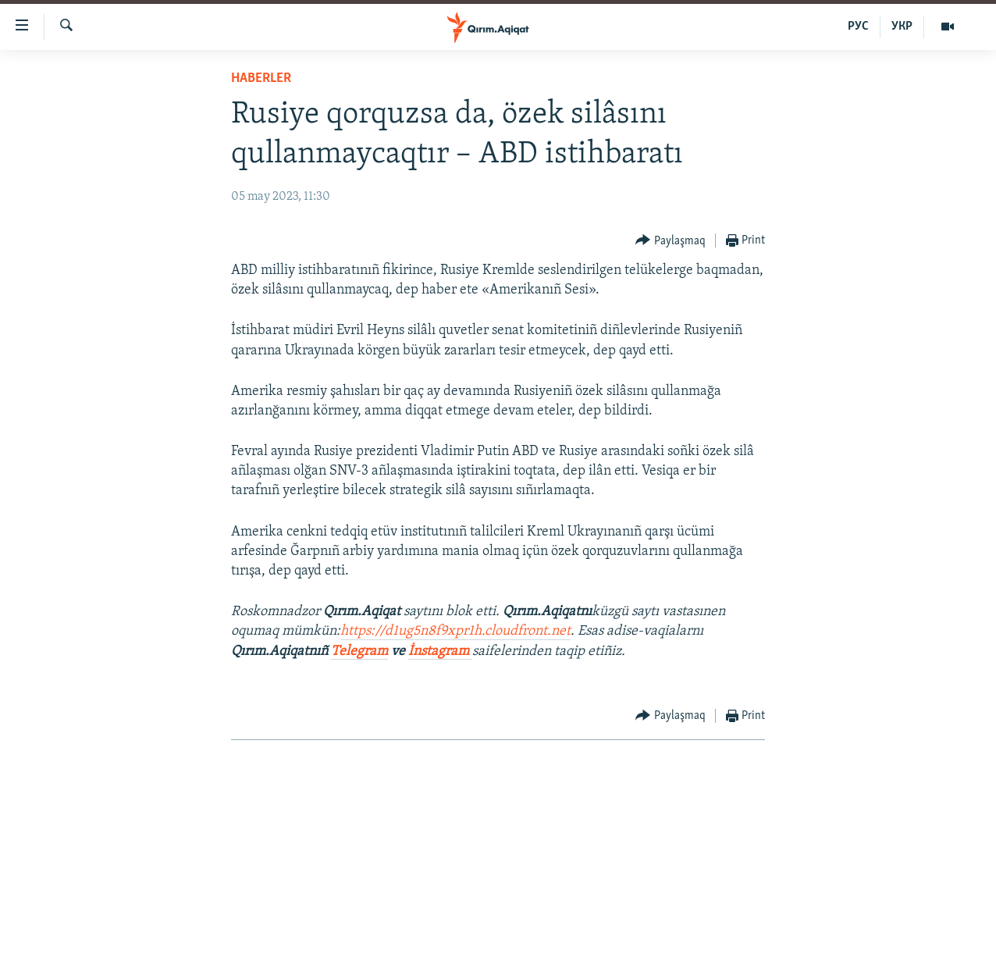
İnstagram (440, 651)
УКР (901, 26)
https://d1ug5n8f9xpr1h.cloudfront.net (455, 631)
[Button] (670, 240)
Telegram (359, 651)
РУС (858, 26)
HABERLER (261, 78)
